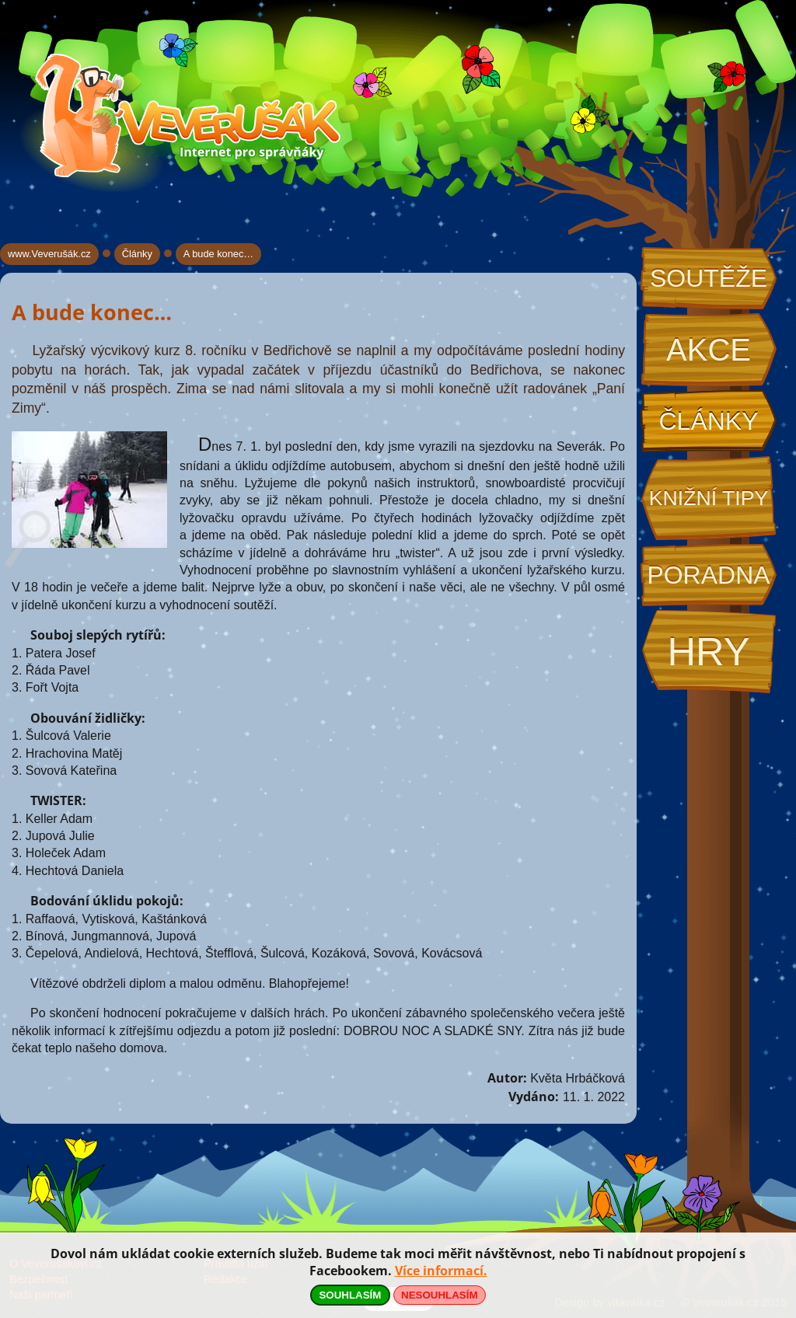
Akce (708, 350)
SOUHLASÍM (350, 1295)
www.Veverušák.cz (49, 254)
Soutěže (708, 278)
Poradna (708, 575)
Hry (708, 651)
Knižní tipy (709, 498)
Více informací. (441, 1270)
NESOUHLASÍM (439, 1295)
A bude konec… (218, 254)
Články (708, 421)
